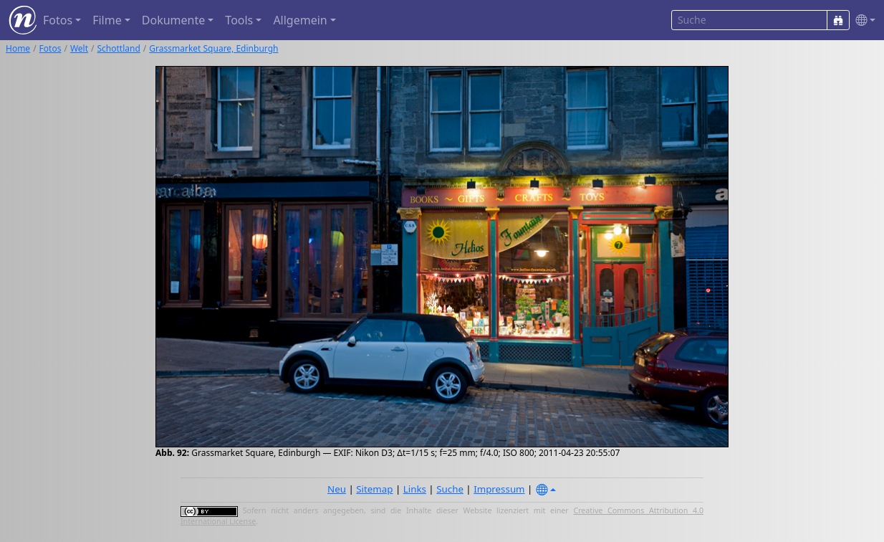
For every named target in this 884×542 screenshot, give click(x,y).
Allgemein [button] (300, 20)
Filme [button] (107, 20)
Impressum (499, 488)
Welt (79, 48)
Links (414, 488)
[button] (862, 20)
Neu (336, 488)
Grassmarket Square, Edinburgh (213, 48)
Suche (449, 488)
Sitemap (374, 488)
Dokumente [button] (173, 20)
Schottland (118, 48)
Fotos (50, 48)
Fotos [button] (57, 20)
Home (18, 48)
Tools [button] (239, 20)
